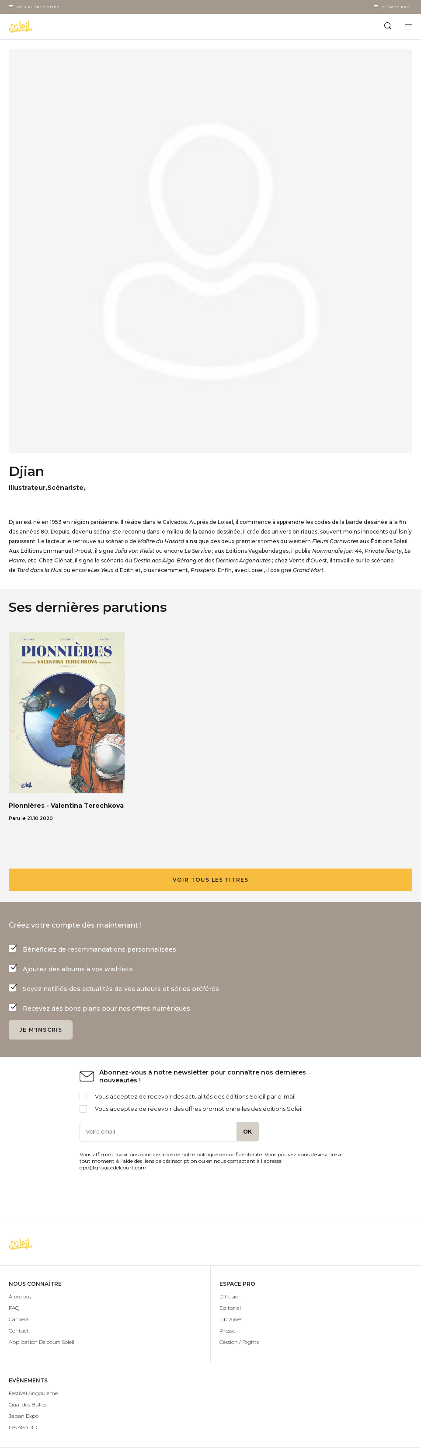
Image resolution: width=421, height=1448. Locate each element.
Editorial (230, 1308)
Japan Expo (23, 1416)
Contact (19, 1330)
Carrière (18, 1319)
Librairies (230, 1319)
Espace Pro (396, 7)
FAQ (14, 1308)
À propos (20, 1296)
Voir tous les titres (211, 879)
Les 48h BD (23, 1427)
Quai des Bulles (27, 1404)
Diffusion (230, 1296)
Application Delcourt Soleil (41, 1342)
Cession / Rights (239, 1342)
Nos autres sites (38, 7)
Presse (227, 1330)
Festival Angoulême (33, 1393)
